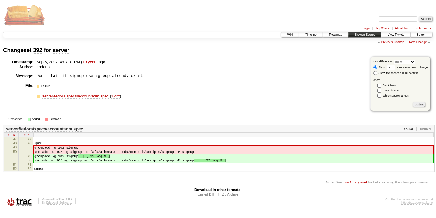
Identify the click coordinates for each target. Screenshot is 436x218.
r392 (25, 135)
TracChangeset (355, 188)
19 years (89, 62)
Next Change (418, 42)
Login (366, 28)
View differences (383, 61)
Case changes (391, 90)
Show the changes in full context (395, 72)
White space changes (396, 95)
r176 (11, 135)
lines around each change (407, 67)
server (61, 50)
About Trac (402, 28)
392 (37, 50)
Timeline (310, 34)
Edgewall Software (58, 209)
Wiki (290, 34)
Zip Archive (230, 201)
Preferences (423, 28)
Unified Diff (206, 201)
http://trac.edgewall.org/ (417, 209)
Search (421, 34)
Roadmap (335, 34)
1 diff (115, 96)
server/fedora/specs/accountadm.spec (76, 96)
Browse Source (365, 34)
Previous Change (393, 42)
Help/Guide (382, 28)
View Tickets (396, 34)
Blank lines (389, 85)
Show (379, 67)
